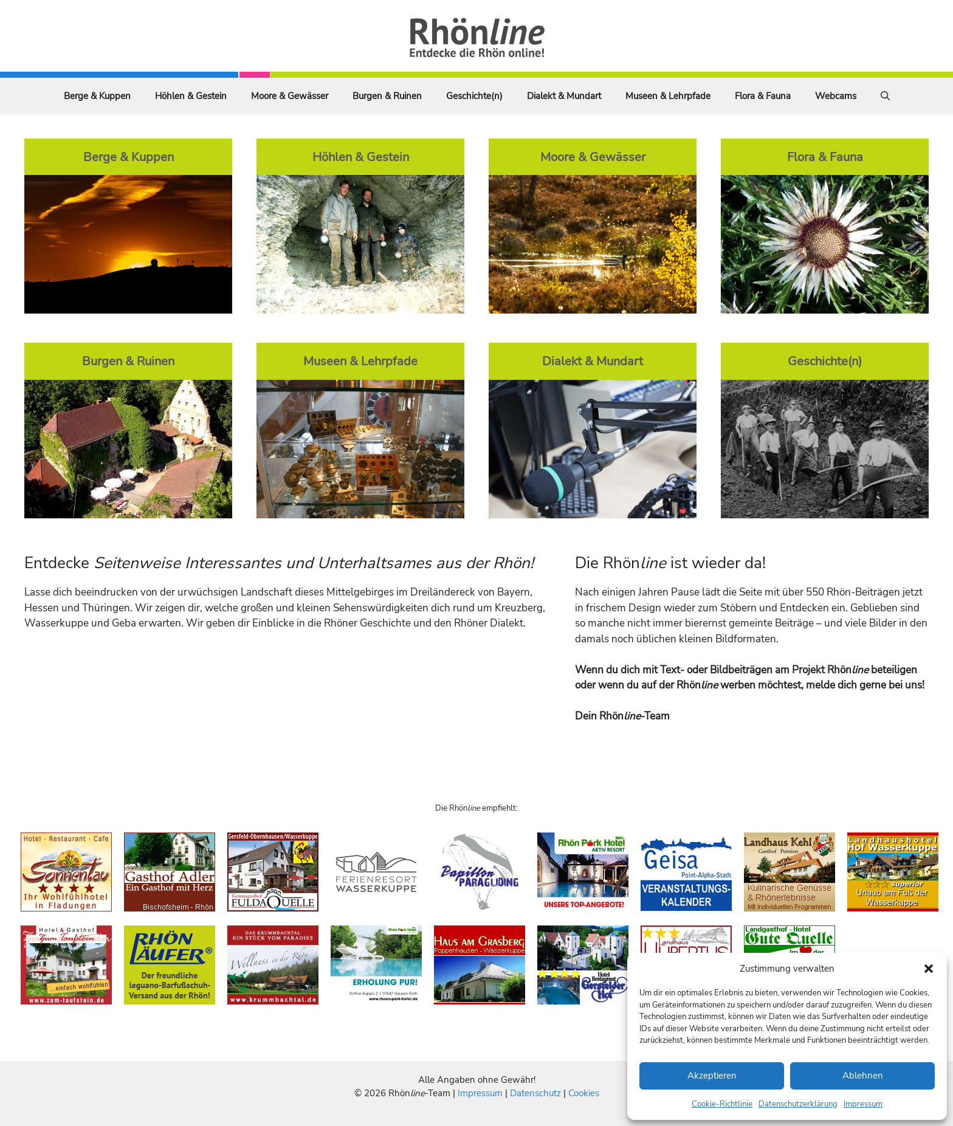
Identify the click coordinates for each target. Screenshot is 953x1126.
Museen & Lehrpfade (667, 96)
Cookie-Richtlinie (722, 1104)
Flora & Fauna (763, 96)
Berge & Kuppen (97, 96)
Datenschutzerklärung (798, 1104)
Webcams (835, 96)
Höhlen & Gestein (191, 96)
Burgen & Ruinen (387, 96)
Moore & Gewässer (289, 96)
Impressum (863, 1104)
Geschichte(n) (474, 96)
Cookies (583, 1093)
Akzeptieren (712, 1075)
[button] (929, 969)
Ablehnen (862, 1075)
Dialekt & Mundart (564, 96)
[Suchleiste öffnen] (885, 96)
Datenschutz (535, 1093)
